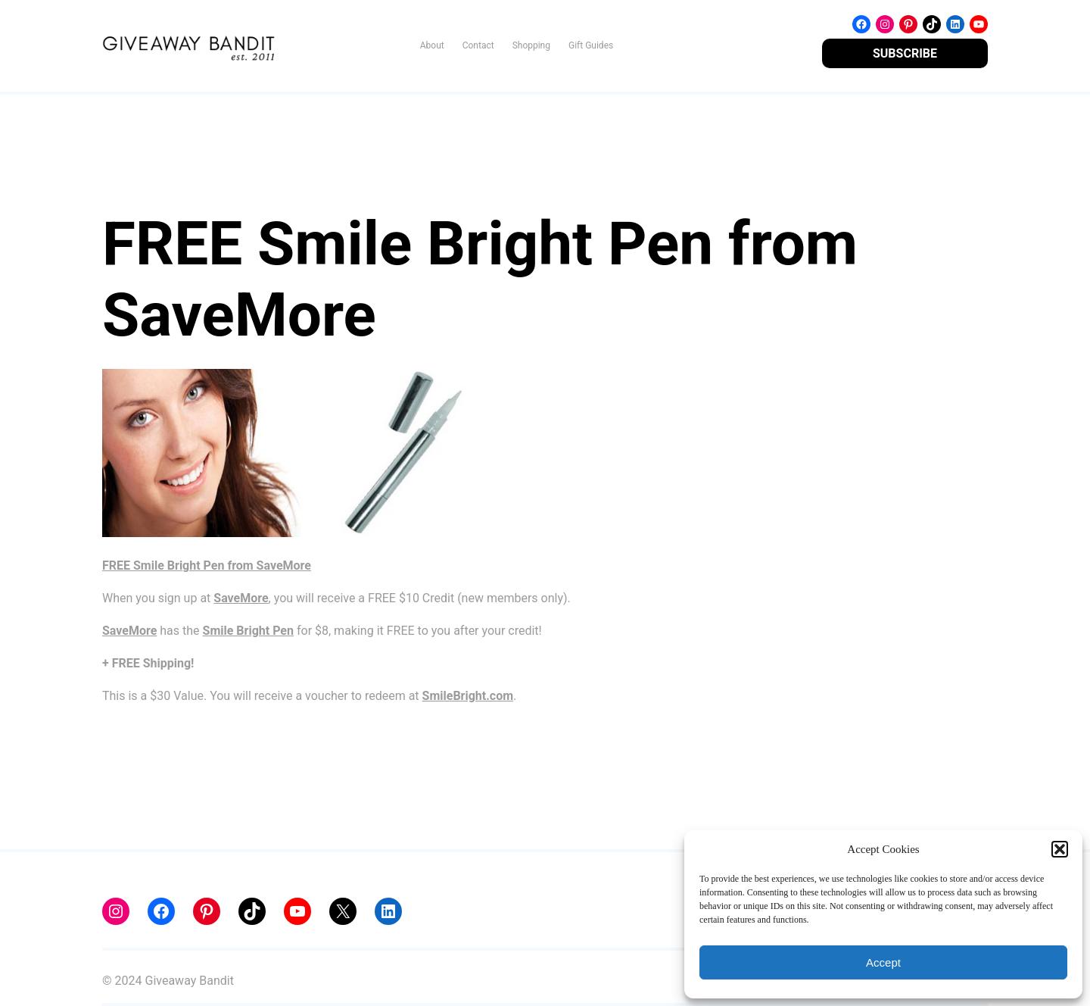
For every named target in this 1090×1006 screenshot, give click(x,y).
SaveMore (240, 598)
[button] (1059, 849)
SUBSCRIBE (905, 53)
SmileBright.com (468, 696)
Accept (883, 962)
